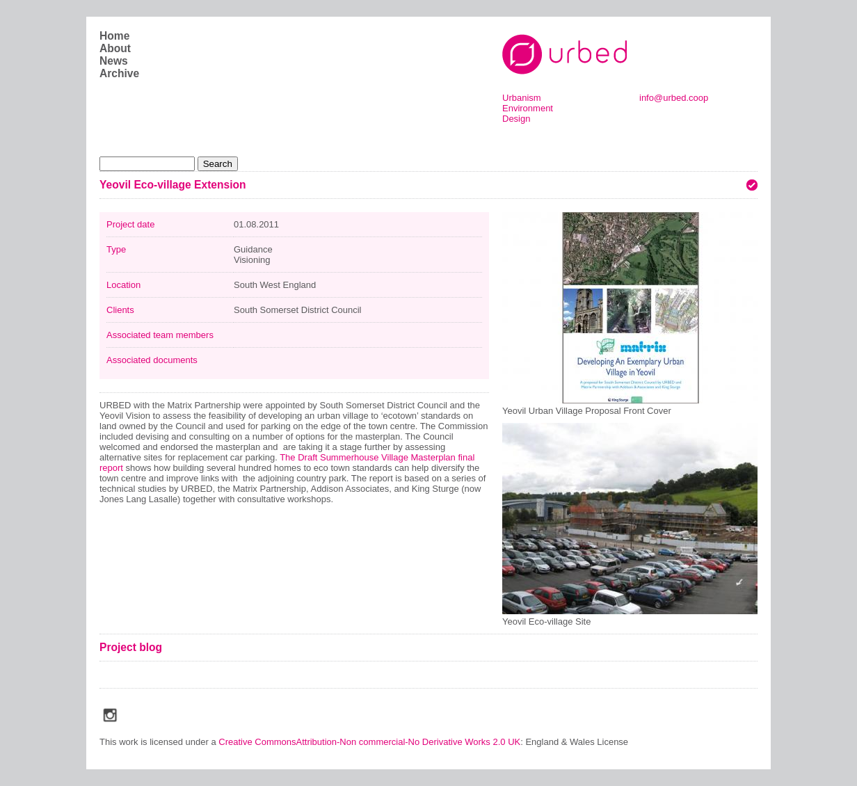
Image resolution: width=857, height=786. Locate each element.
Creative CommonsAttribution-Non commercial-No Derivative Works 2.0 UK (369, 742)
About (115, 48)
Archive (119, 73)
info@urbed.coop (673, 98)
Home (114, 36)
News (113, 61)
